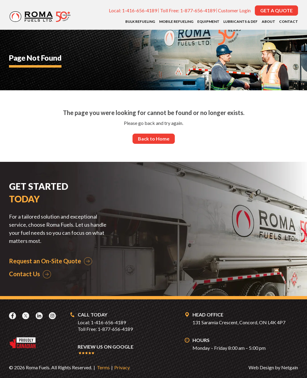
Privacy (122, 367)
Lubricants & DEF (240, 21)
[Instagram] (53, 315)
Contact (288, 21)
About (268, 21)
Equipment (208, 21)
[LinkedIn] (40, 315)
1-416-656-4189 (139, 10)
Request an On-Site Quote (45, 261)
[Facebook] (13, 315)
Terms (103, 367)
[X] (26, 315)
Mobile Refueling (176, 21)
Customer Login (234, 10)
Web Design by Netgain (273, 367)
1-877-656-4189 (197, 10)
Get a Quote (276, 10)
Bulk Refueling (140, 21)
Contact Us (24, 273)
